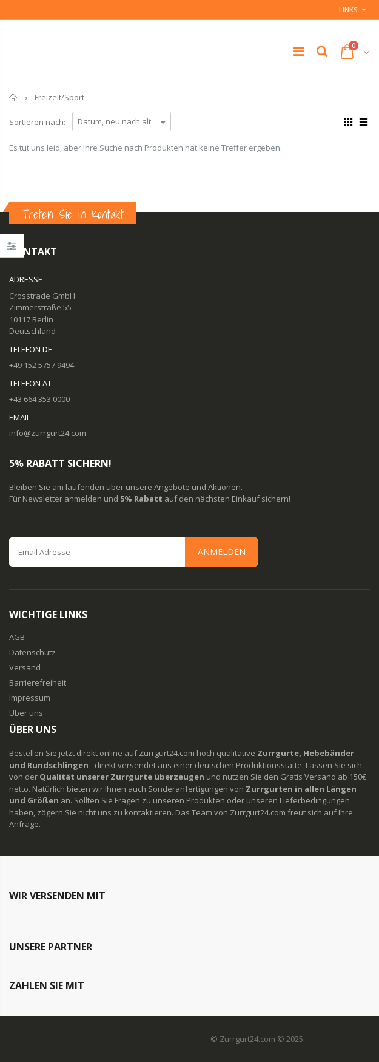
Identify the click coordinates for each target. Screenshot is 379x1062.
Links (348, 9)
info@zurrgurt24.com (47, 432)
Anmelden (222, 551)
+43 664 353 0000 (39, 398)
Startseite (13, 97)
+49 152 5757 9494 (41, 364)
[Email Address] (133, 552)
